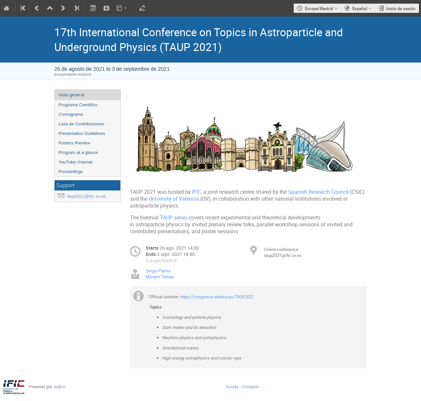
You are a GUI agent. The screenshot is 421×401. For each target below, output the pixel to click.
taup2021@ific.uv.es (86, 196)
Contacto (250, 386)
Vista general (71, 94)
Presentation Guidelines (82, 133)
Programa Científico (78, 104)
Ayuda (232, 386)
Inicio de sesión (400, 9)
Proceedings (71, 171)
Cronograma (71, 114)
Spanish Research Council (318, 191)
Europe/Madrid (319, 9)
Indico (59, 386)
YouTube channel (75, 162)
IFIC (196, 191)
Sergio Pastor (158, 271)
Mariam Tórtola (160, 277)
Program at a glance (78, 152)
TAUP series (173, 217)
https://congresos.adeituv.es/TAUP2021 (217, 297)
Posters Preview (74, 142)
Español (359, 9)
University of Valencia (174, 198)
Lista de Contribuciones (81, 123)
